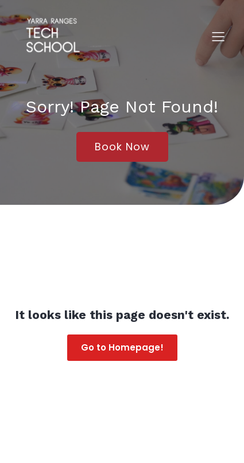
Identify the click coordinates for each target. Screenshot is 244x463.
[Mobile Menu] (218, 36)
